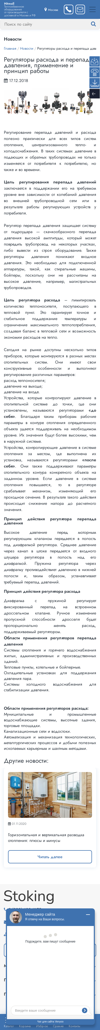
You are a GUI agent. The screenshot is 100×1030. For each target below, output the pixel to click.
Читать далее (50, 857)
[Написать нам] (80, 9)
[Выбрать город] (51, 9)
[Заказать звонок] (68, 9)
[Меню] (92, 9)
